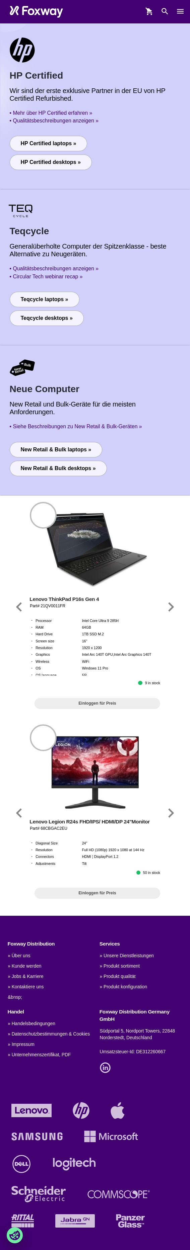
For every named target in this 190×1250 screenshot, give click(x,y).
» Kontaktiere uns (26, 986)
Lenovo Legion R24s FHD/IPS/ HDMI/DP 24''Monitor (89, 821)
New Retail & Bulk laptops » (56, 449)
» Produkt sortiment (120, 966)
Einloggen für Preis (97, 703)
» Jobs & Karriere (25, 976)
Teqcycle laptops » (44, 299)
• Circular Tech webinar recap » (46, 276)
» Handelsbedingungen (31, 1023)
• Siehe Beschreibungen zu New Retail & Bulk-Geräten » (76, 426)
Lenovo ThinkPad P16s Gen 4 (64, 599)
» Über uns (19, 955)
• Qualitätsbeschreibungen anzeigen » (54, 120)
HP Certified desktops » (51, 162)
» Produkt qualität (118, 976)
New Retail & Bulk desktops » (58, 468)
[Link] (19, 607)
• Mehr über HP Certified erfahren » (51, 113)
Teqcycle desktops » (47, 318)
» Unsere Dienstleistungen (127, 955)
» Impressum (21, 1044)
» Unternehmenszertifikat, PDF (39, 1054)
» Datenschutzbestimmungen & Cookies (49, 1034)
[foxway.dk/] (36, 11)
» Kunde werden (24, 966)
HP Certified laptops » (48, 143)
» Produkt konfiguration (123, 986)
